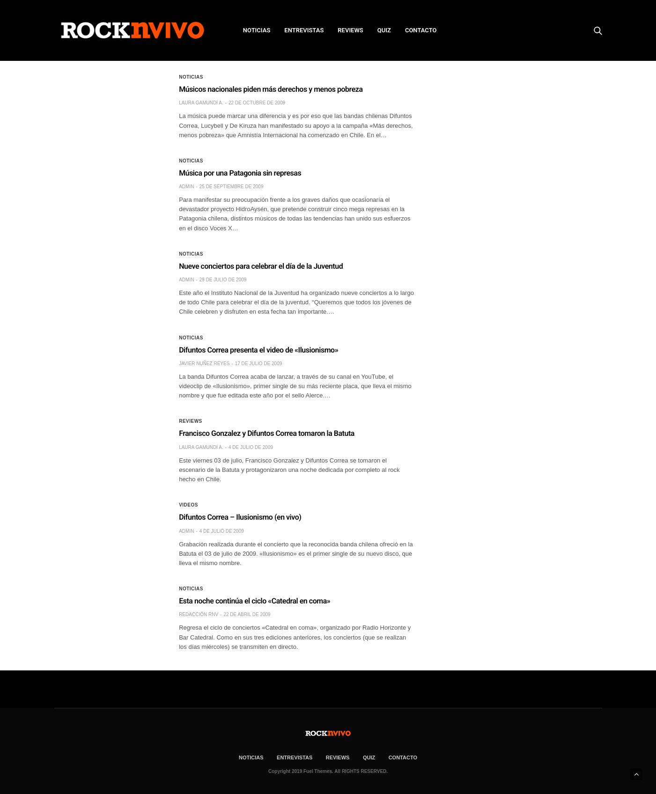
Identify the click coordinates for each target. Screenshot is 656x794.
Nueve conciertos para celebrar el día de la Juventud (261, 266)
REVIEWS (350, 30)
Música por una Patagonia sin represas (240, 173)
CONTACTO (421, 30)
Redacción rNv (198, 614)
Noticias (191, 77)
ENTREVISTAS (304, 30)
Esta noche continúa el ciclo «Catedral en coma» (254, 600)
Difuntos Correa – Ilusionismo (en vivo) (240, 517)
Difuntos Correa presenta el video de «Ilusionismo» (258, 350)
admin (186, 186)
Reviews (190, 421)
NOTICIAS (257, 30)
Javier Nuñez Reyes (204, 363)
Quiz (384, 30)
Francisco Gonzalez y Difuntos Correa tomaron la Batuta (266, 433)
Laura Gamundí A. (201, 102)
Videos (188, 505)
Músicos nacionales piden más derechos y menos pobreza (270, 89)
